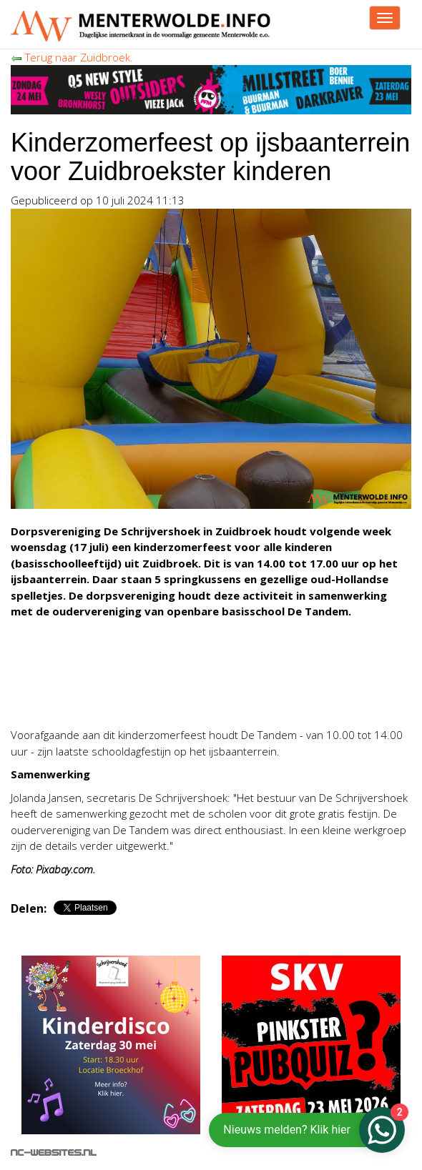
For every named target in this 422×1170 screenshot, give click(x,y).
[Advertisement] (178, 671)
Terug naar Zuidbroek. (72, 57)
